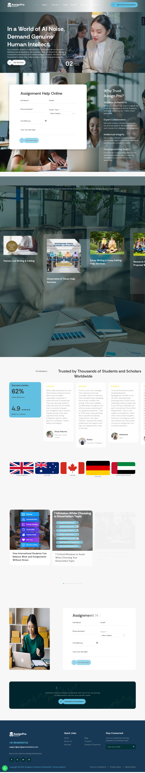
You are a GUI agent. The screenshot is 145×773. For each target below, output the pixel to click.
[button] (63, 583)
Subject (104, 632)
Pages (45, 5)
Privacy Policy (115, 767)
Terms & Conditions (98, 767)
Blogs (65, 5)
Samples (74, 5)
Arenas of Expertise (92, 744)
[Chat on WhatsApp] (5, 768)
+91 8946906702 (18, 742)
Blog (86, 738)
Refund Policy (130, 767)
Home (36, 5)
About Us (84, 5)
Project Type (54, 110)
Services (56, 5)
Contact (88, 741)
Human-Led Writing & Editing (19, 260)
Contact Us (95, 5)
